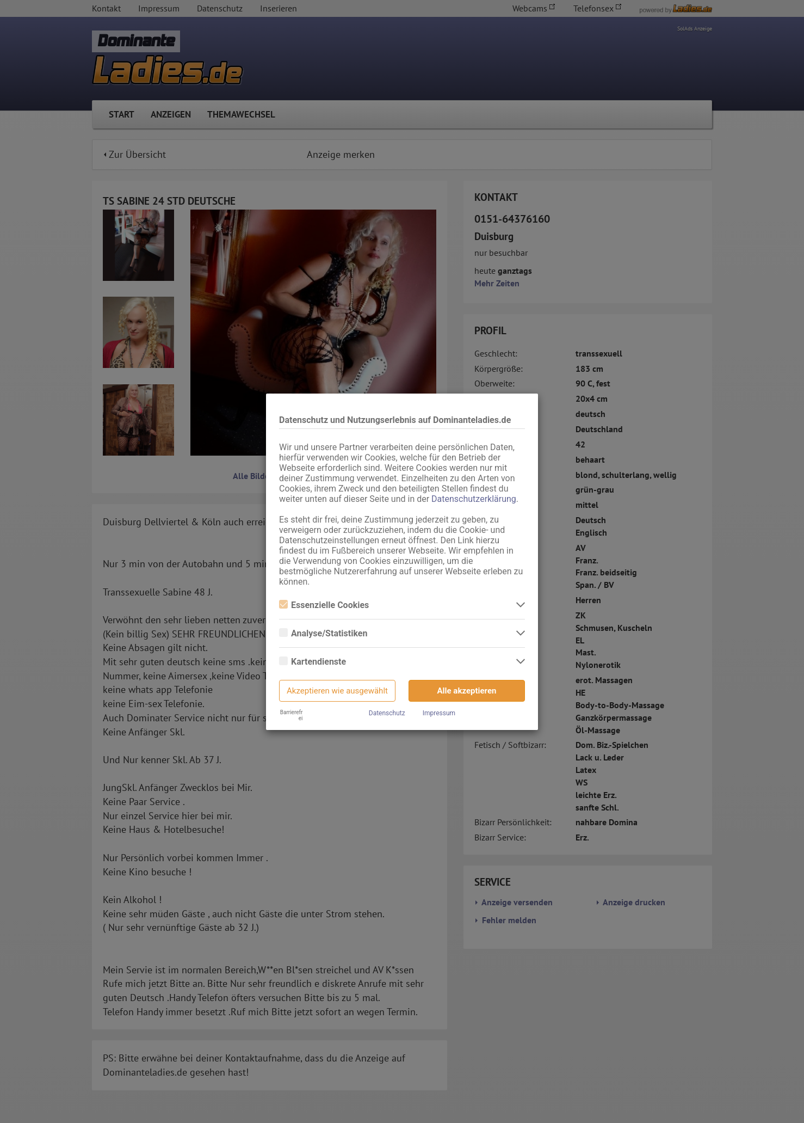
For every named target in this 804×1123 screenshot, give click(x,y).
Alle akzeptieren (467, 691)
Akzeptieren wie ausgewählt (337, 691)
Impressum (439, 713)
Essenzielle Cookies (324, 605)
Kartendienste (312, 661)
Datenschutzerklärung (473, 499)
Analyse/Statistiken (323, 633)
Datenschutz (387, 713)
